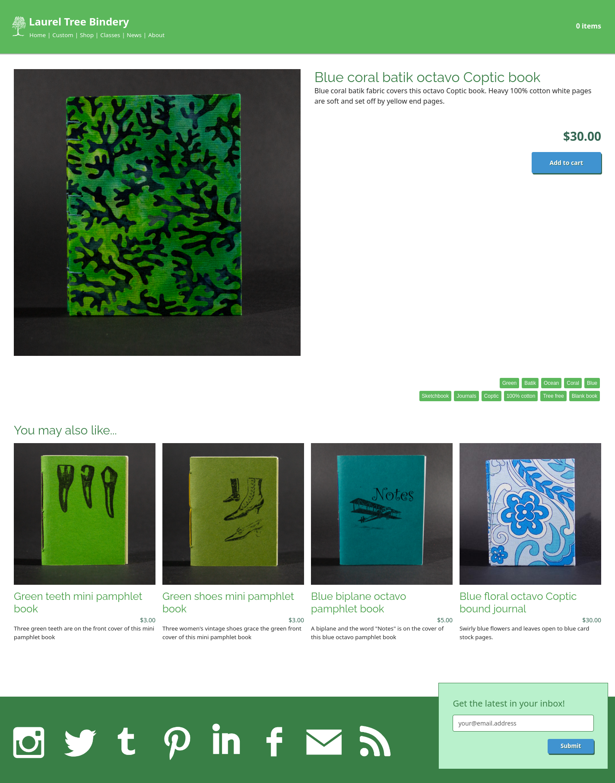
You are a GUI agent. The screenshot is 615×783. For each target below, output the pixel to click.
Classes (110, 35)
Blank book (584, 396)
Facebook (275, 742)
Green (509, 383)
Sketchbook (435, 396)
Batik (530, 383)
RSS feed (373, 742)
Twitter (78, 742)
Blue (592, 383)
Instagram (29, 742)
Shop (87, 35)
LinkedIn (225, 742)
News (134, 35)
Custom (62, 35)
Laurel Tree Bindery (79, 21)
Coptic (491, 396)
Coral (573, 383)
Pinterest (176, 742)
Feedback (324, 742)
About (156, 35)
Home (37, 35)
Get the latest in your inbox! (509, 703)
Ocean (551, 383)
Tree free (553, 396)
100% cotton (521, 396)
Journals (466, 396)
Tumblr (127, 742)
